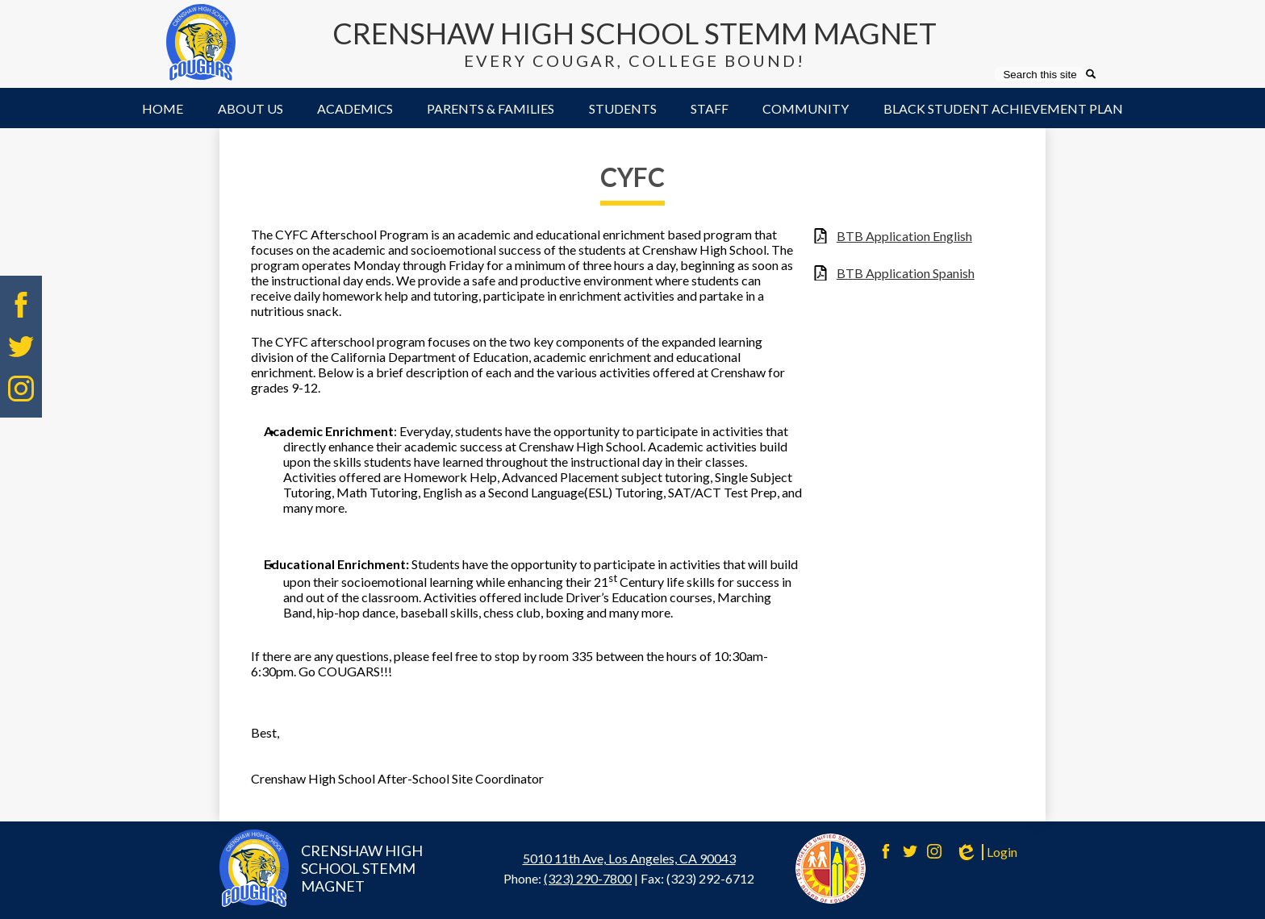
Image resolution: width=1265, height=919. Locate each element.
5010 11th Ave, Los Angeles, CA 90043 (629, 858)
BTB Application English (904, 235)
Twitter (21, 347)
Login (985, 852)
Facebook (21, 305)
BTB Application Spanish (906, 273)
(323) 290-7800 (588, 878)
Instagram (21, 388)
